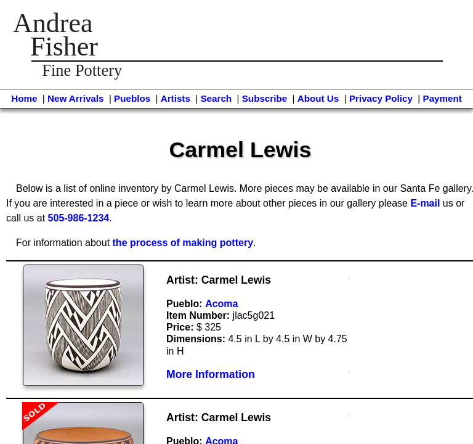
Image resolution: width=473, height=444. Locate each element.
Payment (442, 98)
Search (216, 98)
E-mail (425, 203)
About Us (318, 98)
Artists (175, 98)
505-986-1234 (79, 218)
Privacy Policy (381, 98)
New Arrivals (75, 98)
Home (24, 98)
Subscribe (264, 98)
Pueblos (132, 98)
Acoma (221, 303)
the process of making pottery (183, 242)
